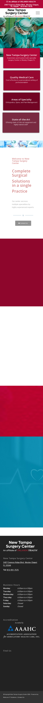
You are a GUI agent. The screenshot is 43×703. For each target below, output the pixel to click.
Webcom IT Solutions (9, 697)
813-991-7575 (26, 6)
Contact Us (21, 697)
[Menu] (36, 12)
